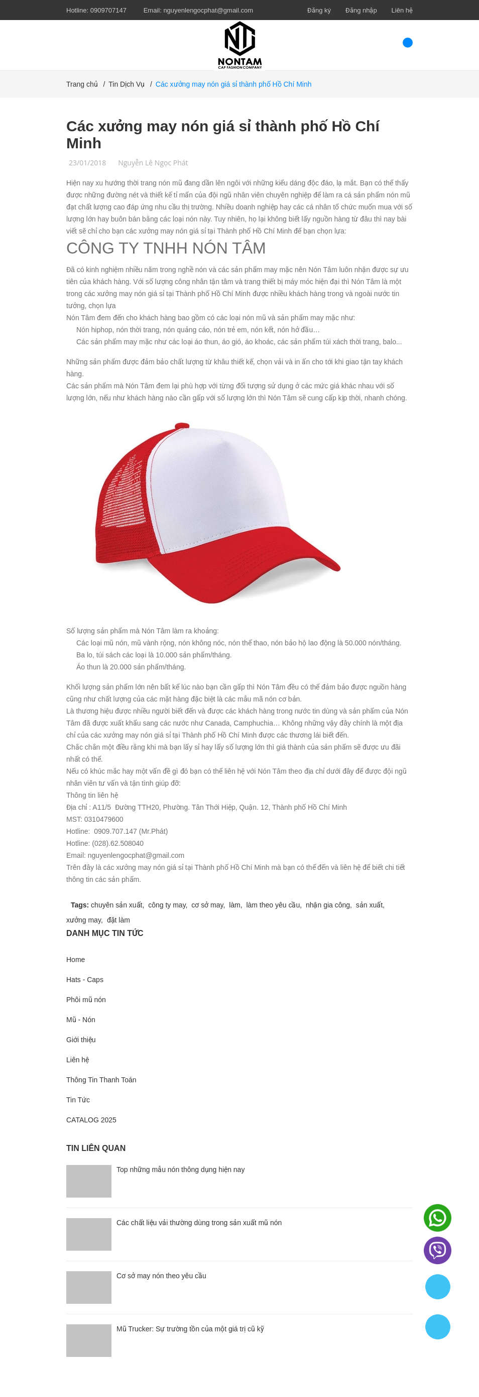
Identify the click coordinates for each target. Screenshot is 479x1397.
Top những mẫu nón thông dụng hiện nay (180, 1170)
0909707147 (108, 10)
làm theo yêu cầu (273, 905)
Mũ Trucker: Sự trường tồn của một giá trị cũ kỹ (190, 1329)
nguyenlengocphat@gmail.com (208, 10)
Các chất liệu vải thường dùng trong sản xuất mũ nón (199, 1223)
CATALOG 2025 (91, 1120)
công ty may (166, 905)
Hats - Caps (84, 980)
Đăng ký (319, 10)
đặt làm (118, 920)
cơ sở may (207, 905)
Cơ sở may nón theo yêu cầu (161, 1276)
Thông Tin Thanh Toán (101, 1080)
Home (75, 960)
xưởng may (83, 920)
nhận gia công (328, 905)
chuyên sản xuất (116, 905)
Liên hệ (402, 10)
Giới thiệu (81, 1040)
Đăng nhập (361, 10)
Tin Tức (78, 1100)
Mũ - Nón (80, 1020)
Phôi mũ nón (86, 1000)
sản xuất (369, 905)
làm (235, 905)
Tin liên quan (96, 1148)
